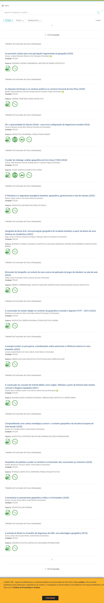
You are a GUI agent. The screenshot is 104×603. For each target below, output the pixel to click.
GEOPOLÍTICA (60, 63)
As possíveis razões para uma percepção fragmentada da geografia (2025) (39, 53)
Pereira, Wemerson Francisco (15, 465)
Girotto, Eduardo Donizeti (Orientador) (36, 278)
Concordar (50, 598)
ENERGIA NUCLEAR (18, 359)
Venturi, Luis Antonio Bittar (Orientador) (29, 198)
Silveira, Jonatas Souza (13, 500)
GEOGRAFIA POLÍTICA (19, 543)
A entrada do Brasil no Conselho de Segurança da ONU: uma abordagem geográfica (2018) (46, 533)
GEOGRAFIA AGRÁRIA (19, 244)
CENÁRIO (15, 99)
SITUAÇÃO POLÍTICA (52, 472)
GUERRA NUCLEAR (58, 359)
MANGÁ (8, 246)
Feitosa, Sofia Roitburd (13, 163)
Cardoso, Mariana (11, 127)
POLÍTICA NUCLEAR (44, 359)
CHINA (34, 134)
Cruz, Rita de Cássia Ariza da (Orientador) (41, 390)
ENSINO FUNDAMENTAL (29, 63)
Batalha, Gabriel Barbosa (13, 92)
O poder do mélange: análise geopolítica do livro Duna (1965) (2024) (36, 160)
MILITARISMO (43, 436)
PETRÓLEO (42, 205)
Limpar (98, 20)
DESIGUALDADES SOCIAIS (69, 285)
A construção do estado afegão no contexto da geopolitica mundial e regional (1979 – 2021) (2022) (50, 311)
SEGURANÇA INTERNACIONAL (49, 543)
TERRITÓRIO (23, 99)
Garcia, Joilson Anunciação (14, 536)
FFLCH (15, 59)
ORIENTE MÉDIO (70, 398)
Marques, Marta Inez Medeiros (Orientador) (52, 237)
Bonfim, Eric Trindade (12, 429)
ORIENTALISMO (47, 398)
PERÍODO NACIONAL (29, 320)
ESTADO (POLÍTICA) (44, 320)
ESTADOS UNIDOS (43, 134)
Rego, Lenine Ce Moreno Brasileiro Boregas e (20, 237)
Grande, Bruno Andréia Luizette (16, 390)
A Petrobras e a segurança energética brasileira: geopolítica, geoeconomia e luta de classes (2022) (50, 195)
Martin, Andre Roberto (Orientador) (42, 352)
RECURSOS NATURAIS (30, 205)
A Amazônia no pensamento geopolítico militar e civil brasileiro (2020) (37, 497)
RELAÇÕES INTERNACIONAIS (59, 436)
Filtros (8, 20)
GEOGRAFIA (16, 63)
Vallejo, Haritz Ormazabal (13, 278)
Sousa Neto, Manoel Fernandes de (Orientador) (34, 127)
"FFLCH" (20, 21)
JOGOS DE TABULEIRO (39, 285)
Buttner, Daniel (10, 198)
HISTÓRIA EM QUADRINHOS (74, 244)
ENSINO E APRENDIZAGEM (21, 285)
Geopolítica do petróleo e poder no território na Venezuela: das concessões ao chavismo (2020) (48, 462)
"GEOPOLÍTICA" (34, 21)
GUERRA (55, 320)
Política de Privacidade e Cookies (26, 587)
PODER (30, 99)
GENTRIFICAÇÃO (54, 285)
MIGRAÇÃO (60, 244)
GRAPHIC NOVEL (91, 244)
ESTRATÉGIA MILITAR (30, 436)
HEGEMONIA (26, 134)
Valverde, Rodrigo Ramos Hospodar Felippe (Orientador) (42, 92)
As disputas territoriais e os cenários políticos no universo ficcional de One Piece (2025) (45, 89)
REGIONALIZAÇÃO (18, 398)
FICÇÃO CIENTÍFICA (19, 170)
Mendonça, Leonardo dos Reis (15, 313)
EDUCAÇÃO (51, 244)
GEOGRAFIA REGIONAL (33, 398)
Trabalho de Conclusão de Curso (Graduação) (23, 44)
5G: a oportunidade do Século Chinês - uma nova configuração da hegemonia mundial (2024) (47, 124)
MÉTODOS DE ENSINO (46, 63)
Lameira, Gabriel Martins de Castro (17, 352)
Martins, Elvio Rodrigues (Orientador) (37, 56)
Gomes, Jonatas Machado (14, 56)
